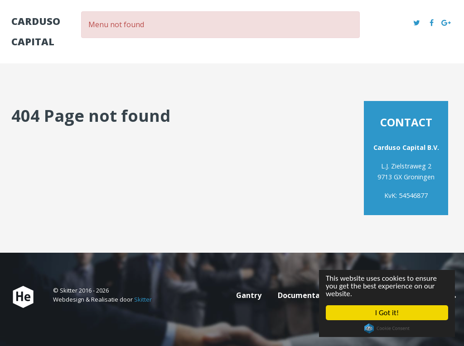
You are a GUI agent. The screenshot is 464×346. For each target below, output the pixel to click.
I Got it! (386, 313)
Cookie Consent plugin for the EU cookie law (385, 330)
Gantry (248, 295)
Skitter (143, 299)
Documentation (306, 295)
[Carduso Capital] (23, 297)
